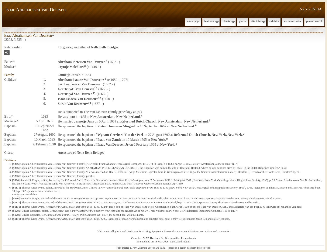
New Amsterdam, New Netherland (115, 116)
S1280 (16, 210)
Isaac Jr (112, 144)
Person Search (314, 21)
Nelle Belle (104, 47)
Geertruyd (75, 94)
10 (95, 88)
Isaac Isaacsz (77, 99)
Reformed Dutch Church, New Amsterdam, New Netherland (164, 121)
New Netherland (182, 126)
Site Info (256, 21)
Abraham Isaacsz (80, 79)
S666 (16, 180)
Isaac (109, 139)
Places (242, 21)
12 (99, 98)
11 (94, 93)
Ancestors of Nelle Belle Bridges (81, 152)
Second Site (153, 248)
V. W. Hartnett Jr (153, 238)
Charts (226, 21)
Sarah (72, 104)
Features (209, 21)
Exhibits (274, 21)
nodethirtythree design (199, 248)
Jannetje (68, 75)
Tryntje (71, 67)
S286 (16, 163)
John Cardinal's (139, 248)
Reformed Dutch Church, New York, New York (208, 135)
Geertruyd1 (76, 89)
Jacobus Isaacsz (79, 84)
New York (158, 139)
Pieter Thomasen (116, 126)
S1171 (16, 187)
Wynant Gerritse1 (120, 135)
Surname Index (292, 21)
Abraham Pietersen (81, 62)
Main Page (193, 21)
